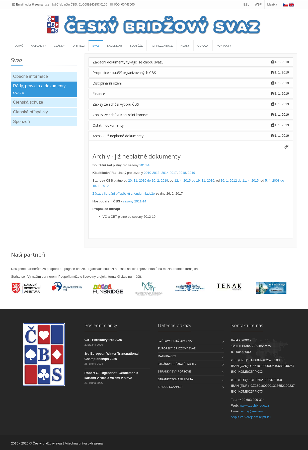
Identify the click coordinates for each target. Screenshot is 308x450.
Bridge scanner (170, 386)
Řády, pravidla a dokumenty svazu (39, 89)
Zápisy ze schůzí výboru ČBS (116, 104)
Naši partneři (28, 254)
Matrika (272, 4)
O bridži (79, 45)
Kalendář (114, 45)
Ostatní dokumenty (108, 125)
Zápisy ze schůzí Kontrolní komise (120, 114)
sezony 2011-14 (134, 201)
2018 (182, 173)
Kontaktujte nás (247, 325)
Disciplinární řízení (107, 83)
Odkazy (203, 45)
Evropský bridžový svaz (177, 348)
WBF (258, 4)
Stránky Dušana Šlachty (177, 363)
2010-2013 (152, 173)
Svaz (95, 45)
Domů (19, 45)
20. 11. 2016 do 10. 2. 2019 (148, 180)
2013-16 (145, 165)
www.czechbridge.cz (254, 405)
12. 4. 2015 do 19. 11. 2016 (194, 180)
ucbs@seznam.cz (37, 4)
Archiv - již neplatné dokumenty (118, 135)
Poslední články (101, 325)
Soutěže (136, 45)
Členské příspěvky (30, 112)
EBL (246, 4)
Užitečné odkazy (174, 325)
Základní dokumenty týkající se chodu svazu (128, 62)
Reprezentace (161, 45)
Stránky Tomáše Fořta (175, 379)
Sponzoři (21, 121)
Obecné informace (30, 76)
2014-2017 (169, 173)
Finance (99, 93)
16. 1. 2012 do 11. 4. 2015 (240, 180)
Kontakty (223, 45)
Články (59, 45)
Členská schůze (28, 102)
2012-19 (149, 216)
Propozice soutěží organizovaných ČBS (124, 72)
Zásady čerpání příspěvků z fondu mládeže (124, 193)
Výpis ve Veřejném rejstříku (251, 417)
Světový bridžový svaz (175, 340)
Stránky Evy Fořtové (174, 371)
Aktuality (38, 45)
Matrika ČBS (167, 356)
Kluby (185, 45)
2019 (191, 173)
